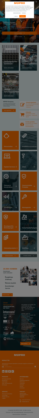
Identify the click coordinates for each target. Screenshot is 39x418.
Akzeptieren (23, 16)
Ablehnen (16, 16)
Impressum (24, 12)
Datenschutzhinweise (17, 12)
